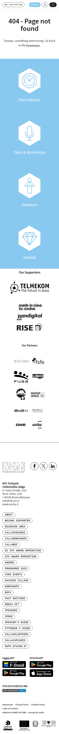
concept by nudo (36, 712)
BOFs (8, 592)
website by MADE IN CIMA (14, 712)
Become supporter (17, 521)
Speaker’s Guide (16, 622)
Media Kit (12, 604)
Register (35, 4)
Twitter (44, 466)
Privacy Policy (22, 704)
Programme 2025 (16, 569)
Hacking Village (16, 581)
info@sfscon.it (10, 501)
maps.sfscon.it (16, 646)
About (9, 515)
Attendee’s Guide (17, 628)
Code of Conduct (10, 708)
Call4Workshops (16, 539)
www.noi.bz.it (10, 504)
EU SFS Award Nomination (23, 551)
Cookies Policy (38, 704)
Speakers (29, 190)
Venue (9, 616)
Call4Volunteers (16, 634)
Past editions (29, 85)
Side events (13, 575)
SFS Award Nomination (20, 557)
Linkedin (53, 466)
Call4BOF (11, 545)
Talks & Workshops (29, 138)
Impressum (7, 704)
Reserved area (15, 527)
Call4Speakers (15, 533)
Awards (29, 243)
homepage (33, 45)
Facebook (34, 466)
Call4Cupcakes (15, 640)
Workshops (12, 586)
